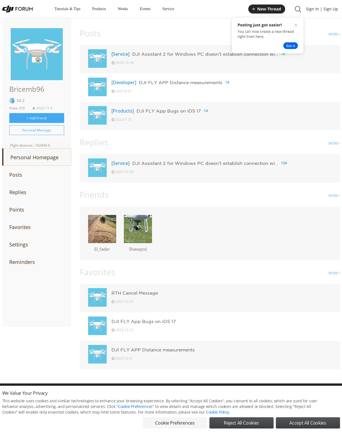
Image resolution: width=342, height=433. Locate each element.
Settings (18, 244)
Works (123, 9)
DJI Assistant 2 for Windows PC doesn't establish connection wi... (205, 54)
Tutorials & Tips (68, 9)
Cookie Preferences (135, 410)
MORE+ (334, 34)
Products (99, 9)
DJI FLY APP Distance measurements (180, 82)
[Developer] (123, 82)
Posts (15, 174)
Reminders (22, 262)
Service (168, 9)
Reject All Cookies (241, 426)
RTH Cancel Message (134, 292)
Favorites (20, 227)
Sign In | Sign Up (322, 9)
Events (145, 9)
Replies (17, 192)
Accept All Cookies (307, 426)
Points (16, 209)
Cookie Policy (217, 415)
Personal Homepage (34, 157)
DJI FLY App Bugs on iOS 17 (169, 110)
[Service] (120, 54)
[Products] (122, 111)
